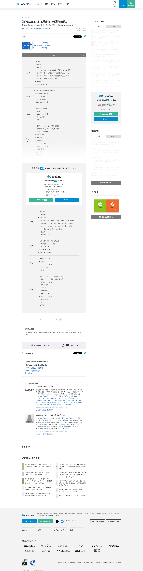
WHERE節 (40, 140)
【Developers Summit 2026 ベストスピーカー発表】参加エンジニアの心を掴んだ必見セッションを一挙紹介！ (72, 475)
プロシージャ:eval (42, 132)
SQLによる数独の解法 (33, 371)
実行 (38, 120)
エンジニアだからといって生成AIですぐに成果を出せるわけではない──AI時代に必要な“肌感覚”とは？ (72, 483)
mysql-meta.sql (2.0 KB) (40, 43)
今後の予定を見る (106, 217)
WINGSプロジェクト (43, 396)
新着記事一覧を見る (106, 182)
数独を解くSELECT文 (44, 93)
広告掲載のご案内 (113, 521)
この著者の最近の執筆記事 (44, 410)
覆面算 (39, 81)
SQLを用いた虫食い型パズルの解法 (47, 78)
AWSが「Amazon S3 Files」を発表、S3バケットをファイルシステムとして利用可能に (38, 466)
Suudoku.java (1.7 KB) (40, 48)
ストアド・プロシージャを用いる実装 (47, 126)
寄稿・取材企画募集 (98, 521)
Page (28, 73)
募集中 (63, 424)
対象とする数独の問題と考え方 (45, 90)
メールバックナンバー (54, 195)
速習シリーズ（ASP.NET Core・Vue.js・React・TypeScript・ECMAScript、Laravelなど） (58, 400)
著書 (48, 426)
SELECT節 (40, 134)
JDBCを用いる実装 (42, 108)
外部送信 (118, 562)
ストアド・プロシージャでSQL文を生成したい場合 (53, 76)
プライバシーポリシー (108, 562)
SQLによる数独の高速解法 (34, 368)
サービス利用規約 (95, 562)
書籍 (68, 4)
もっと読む (28, 373)
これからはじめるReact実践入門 (71, 402)
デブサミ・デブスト (57, 4)
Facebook (66, 428)
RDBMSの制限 (41, 99)
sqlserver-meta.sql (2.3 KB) (41, 45)
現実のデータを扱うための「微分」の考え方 (106, 86)
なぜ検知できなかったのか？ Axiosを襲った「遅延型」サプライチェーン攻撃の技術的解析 (72, 466)
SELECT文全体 (46, 293)
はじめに (38, 61)
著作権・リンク (62, 562)
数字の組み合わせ (42, 84)
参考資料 (42, 305)
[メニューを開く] (12, 4)
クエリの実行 (41, 117)
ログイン (67, 200)
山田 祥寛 (44, 28)
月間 (114, 26)
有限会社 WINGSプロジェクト (66, 418)
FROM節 (39, 137)
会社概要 (86, 562)
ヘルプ (54, 562)
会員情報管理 (71, 562)
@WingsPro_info (69, 426)
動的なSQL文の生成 (42, 102)
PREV (39, 319)
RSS (60, 426)
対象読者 (38, 64)
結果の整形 (44, 299)
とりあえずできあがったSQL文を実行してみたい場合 (53, 70)
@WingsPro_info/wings (43, 428)
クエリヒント (41, 96)
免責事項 (79, 562)
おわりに (42, 302)
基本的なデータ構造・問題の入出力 (48, 129)
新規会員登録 (40, 200)
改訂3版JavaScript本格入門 (50, 402)
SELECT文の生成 (42, 114)
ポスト (77, 37)
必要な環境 (39, 67)
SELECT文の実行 (46, 296)
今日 (99, 26)
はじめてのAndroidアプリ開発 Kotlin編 (49, 404)
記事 (46, 4)
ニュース (39, 4)
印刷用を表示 (27, 353)
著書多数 (69, 404)
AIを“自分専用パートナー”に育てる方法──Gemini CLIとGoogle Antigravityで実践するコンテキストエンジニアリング (38, 481)
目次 (68, 55)
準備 (38, 111)
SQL (24, 36)
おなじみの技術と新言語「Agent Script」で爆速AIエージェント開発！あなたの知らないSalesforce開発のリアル (106, 152)
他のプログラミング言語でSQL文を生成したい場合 (53, 73)
